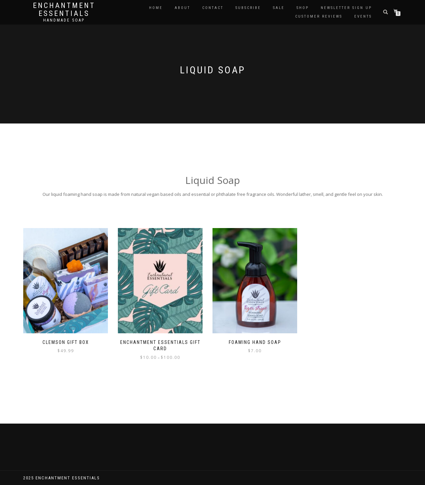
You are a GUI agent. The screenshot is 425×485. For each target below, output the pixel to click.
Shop (303, 8)
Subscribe (248, 8)
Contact (212, 8)
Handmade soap (64, 20)
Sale (279, 8)
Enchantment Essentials (64, 10)
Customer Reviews (318, 16)
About (182, 8)
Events (363, 16)
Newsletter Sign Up (346, 8)
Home (156, 8)
